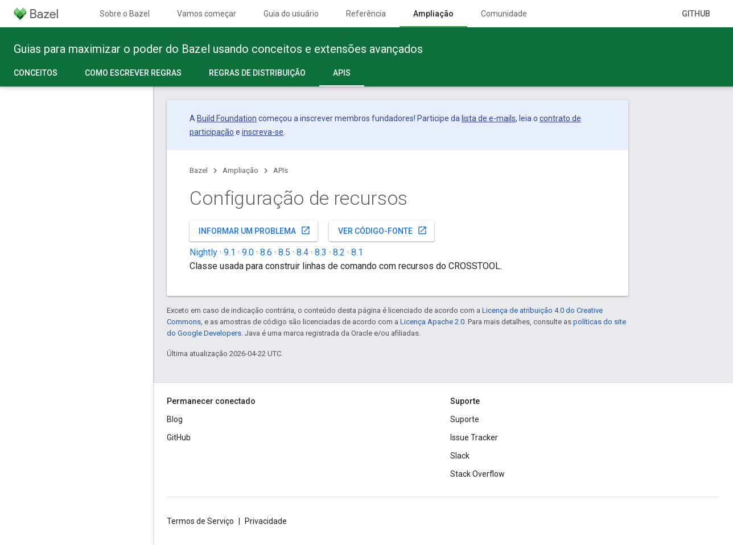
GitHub (696, 13)
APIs (280, 170)
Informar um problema (255, 230)
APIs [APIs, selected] (342, 72)
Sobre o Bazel (125, 13)
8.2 (339, 252)
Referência (366, 13)
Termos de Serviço (200, 521)
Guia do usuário (291, 13)
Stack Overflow (477, 473)
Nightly (203, 252)
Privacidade (266, 521)
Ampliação (240, 170)
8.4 (302, 252)
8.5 (284, 252)
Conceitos (35, 72)
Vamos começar (206, 13)
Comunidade (504, 13)
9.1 (230, 252)
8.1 (357, 252)
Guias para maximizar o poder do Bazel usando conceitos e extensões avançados (218, 49)
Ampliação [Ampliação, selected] (433, 13)
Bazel (199, 170)
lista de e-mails (489, 118)
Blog (175, 419)
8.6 (266, 252)
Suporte (464, 419)
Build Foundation (227, 118)
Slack (460, 455)
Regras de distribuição (257, 72)
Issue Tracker (474, 437)
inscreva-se (262, 132)
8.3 (321, 252)
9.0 (248, 252)
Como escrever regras (133, 72)
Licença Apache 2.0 (432, 321)
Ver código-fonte (382, 230)
